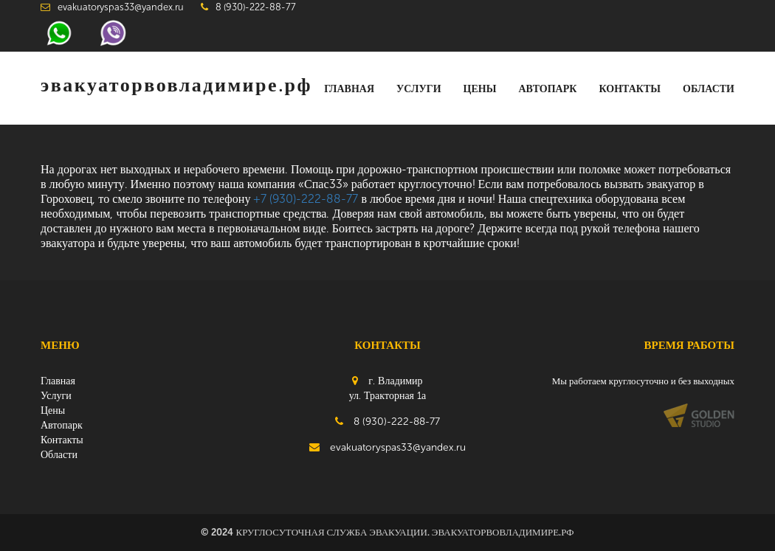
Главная (349, 89)
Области (708, 89)
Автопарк (547, 89)
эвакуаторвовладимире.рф (176, 85)
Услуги (418, 89)
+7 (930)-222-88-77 (305, 199)
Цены (480, 89)
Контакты (630, 89)
